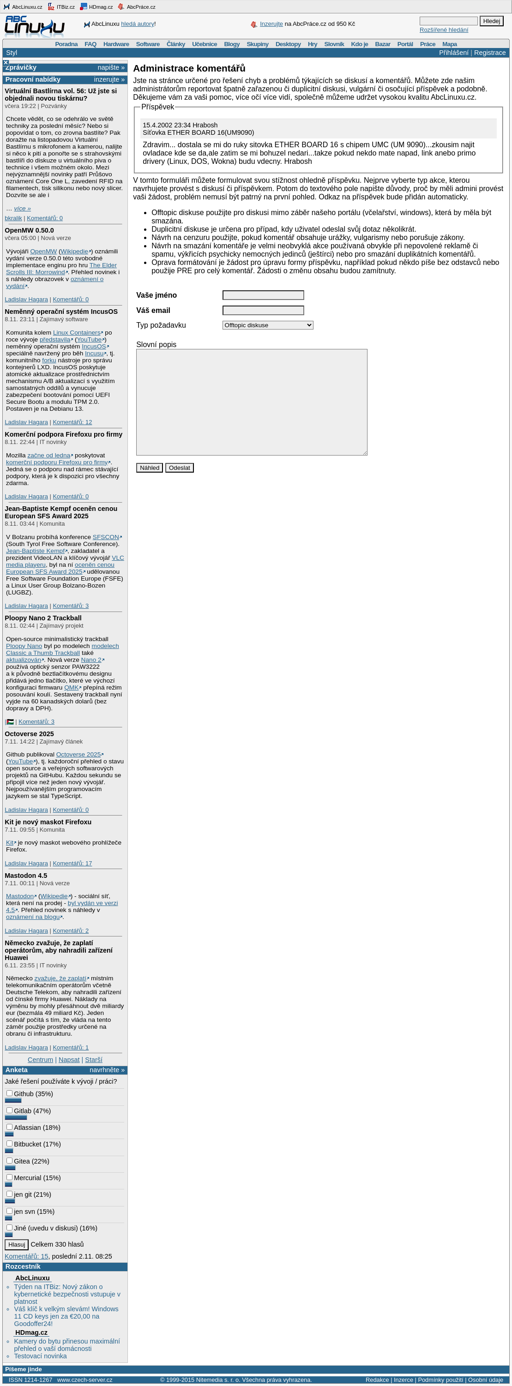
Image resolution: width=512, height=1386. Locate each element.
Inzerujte (271, 23)
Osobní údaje (485, 1379)
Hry (312, 44)
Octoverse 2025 (29, 734)
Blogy (232, 44)
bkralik (13, 218)
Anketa (17, 1070)
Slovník (334, 44)
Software (148, 44)
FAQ (90, 44)
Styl (11, 52)
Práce (427, 44)
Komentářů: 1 (71, 1047)
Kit (9, 842)
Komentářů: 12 (72, 422)
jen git (18, 1194)
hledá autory (137, 23)
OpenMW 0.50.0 (29, 230)
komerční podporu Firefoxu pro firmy (57, 462)
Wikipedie (74, 251)
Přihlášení (454, 52)
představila (55, 339)
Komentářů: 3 (71, 605)
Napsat (69, 1059)
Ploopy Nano (24, 645)
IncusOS (94, 346)
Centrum (40, 1059)
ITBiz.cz (61, 6)
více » (22, 208)
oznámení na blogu (33, 916)
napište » (111, 67)
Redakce (377, 1379)
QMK (71, 687)
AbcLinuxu (32, 1278)
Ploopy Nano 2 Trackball (43, 618)
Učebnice (204, 44)
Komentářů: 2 (71, 930)
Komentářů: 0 (45, 218)
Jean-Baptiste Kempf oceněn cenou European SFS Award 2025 (61, 512)
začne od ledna (48, 455)
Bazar (383, 44)
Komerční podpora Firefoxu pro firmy (63, 434)
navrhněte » (107, 1070)
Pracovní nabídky (33, 79)
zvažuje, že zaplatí (60, 978)
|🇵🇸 (9, 721)
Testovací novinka (40, 1356)
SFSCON (106, 537)
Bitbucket (23, 1144)
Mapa (449, 44)
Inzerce (403, 1379)
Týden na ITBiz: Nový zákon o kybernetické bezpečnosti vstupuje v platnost (67, 1294)
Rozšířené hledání (444, 29)
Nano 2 (91, 659)
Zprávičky (21, 67)
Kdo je (359, 44)
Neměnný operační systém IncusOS (61, 311)
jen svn (20, 1211)
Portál (405, 44)
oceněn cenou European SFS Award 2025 (60, 568)
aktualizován (23, 659)
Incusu (94, 353)
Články (176, 44)
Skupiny (257, 44)
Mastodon (20, 896)
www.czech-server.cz (84, 1379)
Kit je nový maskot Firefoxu (48, 822)
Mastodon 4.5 (26, 875)
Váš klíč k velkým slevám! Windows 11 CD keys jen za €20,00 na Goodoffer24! (66, 1316)
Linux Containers (77, 332)
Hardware (116, 44)
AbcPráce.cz (136, 6)
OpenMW (43, 251)
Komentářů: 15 (26, 1256)
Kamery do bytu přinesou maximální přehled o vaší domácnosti (67, 1345)
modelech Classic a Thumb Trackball (62, 649)
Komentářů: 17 (72, 863)
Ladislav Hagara (26, 299)
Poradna (66, 44)
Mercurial (23, 1178)
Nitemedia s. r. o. (218, 1379)
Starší (93, 1059)
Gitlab (18, 1111)
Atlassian (23, 1127)
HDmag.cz (96, 6)
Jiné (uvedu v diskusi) (42, 1228)
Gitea (18, 1161)
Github (19, 1094)
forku (49, 360)
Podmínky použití (440, 1379)
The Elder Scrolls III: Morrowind (61, 269)
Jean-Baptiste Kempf (35, 550)
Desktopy (288, 44)
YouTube (89, 339)
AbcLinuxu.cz (22, 6)
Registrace (490, 52)
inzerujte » (109, 79)
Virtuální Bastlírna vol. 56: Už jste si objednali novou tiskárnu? (61, 94)
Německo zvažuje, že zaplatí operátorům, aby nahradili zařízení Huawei (59, 950)
